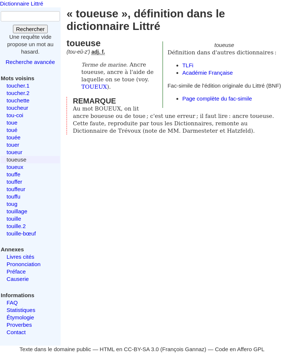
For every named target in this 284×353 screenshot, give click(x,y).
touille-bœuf (21, 233)
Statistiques (21, 310)
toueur (15, 152)
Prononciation (24, 264)
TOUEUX (94, 87)
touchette (18, 100)
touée (14, 137)
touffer (14, 182)
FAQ (12, 302)
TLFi (187, 65)
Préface (16, 271)
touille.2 (16, 226)
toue (12, 122)
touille (14, 218)
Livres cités (20, 257)
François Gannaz (183, 349)
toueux (15, 167)
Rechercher (30, 29)
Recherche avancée (30, 62)
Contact (16, 332)
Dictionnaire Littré (21, 3)
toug (12, 204)
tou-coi (15, 115)
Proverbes (19, 325)
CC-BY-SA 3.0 (141, 349)
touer (13, 145)
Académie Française (207, 72)
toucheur (17, 108)
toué (12, 130)
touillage (17, 211)
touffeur (16, 189)
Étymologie (20, 317)
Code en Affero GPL (239, 349)
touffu (13, 196)
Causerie (18, 279)
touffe (13, 174)
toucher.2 (18, 93)
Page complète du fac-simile (217, 98)
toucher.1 (18, 85)
